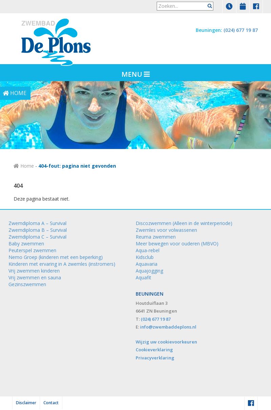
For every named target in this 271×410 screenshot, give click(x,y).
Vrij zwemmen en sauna (34, 277)
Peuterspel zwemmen (32, 250)
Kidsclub (145, 257)
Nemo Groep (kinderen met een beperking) (55, 257)
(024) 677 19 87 (241, 30)
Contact (51, 403)
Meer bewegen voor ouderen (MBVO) (177, 243)
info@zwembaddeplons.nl (168, 327)
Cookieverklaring (154, 350)
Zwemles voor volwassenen (166, 230)
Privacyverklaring (155, 358)
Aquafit (143, 277)
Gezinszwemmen (27, 284)
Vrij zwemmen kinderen (34, 270)
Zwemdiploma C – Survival (37, 237)
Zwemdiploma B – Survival (37, 230)
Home (24, 166)
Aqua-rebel (147, 250)
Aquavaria (146, 264)
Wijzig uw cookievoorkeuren (166, 342)
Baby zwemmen (26, 243)
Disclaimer (26, 403)
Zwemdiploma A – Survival (37, 223)
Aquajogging (149, 270)
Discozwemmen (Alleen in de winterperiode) (184, 223)
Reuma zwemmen (156, 237)
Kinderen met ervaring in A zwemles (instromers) (61, 264)
